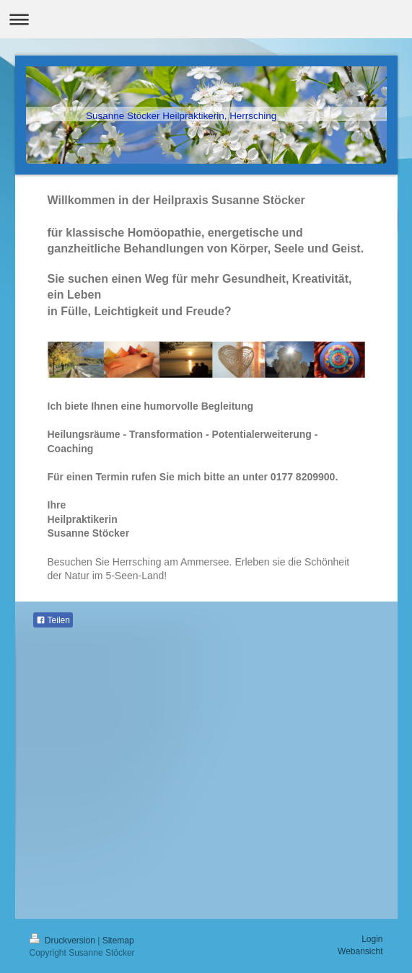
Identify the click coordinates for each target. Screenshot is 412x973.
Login (371, 939)
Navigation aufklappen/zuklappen (206, 19)
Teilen (53, 620)
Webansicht (360, 951)
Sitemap (118, 940)
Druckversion (64, 940)
